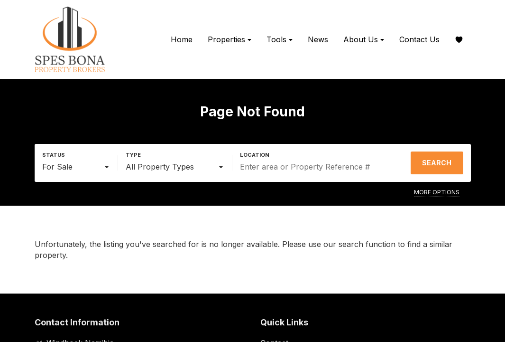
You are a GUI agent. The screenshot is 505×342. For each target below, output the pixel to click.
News (318, 39)
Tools (279, 39)
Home (182, 39)
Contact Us (419, 39)
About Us (363, 39)
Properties (229, 39)
